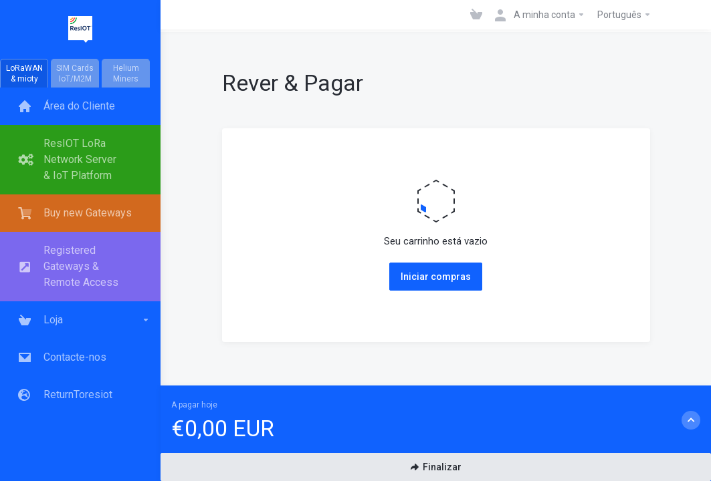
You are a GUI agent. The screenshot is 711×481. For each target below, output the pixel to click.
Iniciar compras (436, 276)
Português (624, 14)
